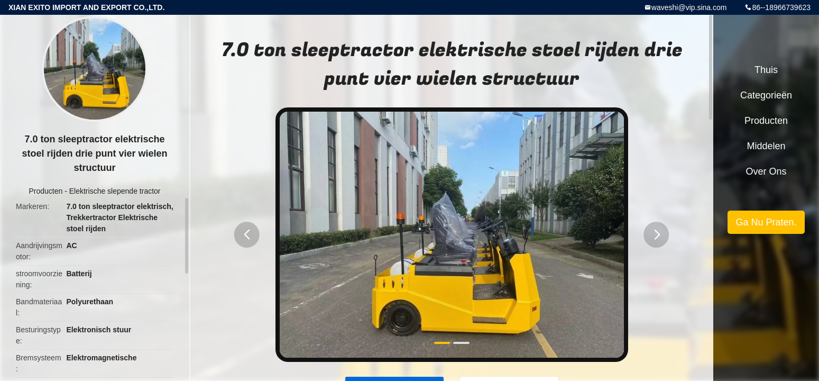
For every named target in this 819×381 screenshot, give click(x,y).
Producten (45, 191)
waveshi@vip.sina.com (689, 7)
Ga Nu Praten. (765, 222)
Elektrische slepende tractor (115, 191)
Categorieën (766, 95)
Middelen (766, 146)
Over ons (766, 171)
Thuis (766, 70)
